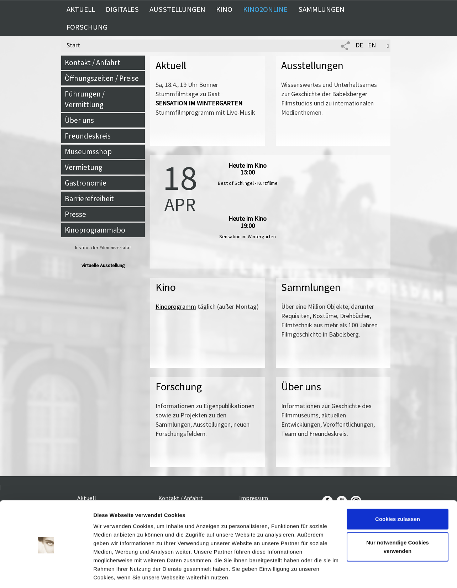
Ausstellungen (177, 9)
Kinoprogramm (176, 306)
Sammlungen (321, 9)
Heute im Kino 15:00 (247, 169)
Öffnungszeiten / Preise (102, 78)
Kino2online (265, 9)
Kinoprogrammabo (95, 230)
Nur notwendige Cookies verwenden (397, 523)
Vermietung (84, 167)
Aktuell (81, 9)
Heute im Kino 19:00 (247, 222)
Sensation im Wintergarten (247, 236)
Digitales (122, 9)
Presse (75, 214)
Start (73, 45)
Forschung (87, 27)
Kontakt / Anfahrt (92, 62)
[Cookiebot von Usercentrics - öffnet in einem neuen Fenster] (46, 574)
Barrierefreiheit (89, 198)
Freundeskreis (88, 136)
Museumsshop (88, 151)
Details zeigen (111, 574)
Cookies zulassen (397, 496)
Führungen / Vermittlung (85, 99)
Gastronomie (85, 183)
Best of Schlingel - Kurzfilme (248, 183)
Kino (224, 9)
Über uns (79, 120)
